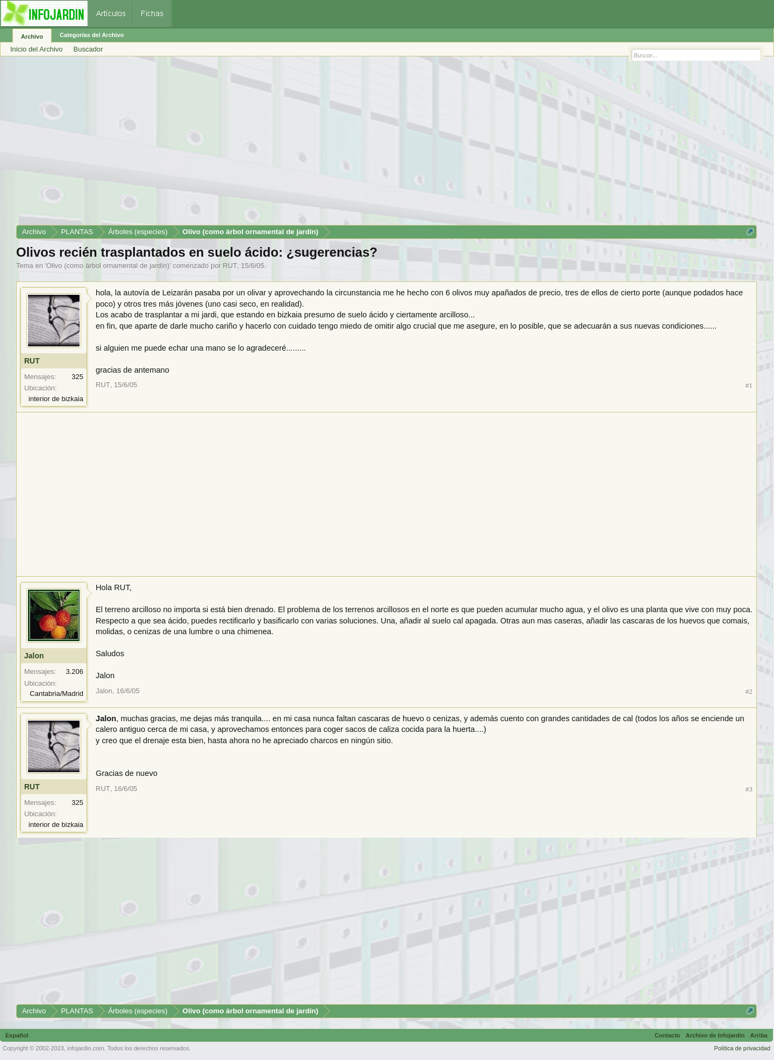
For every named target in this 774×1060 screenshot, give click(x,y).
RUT (230, 266)
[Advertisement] (338, 144)
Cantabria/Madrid (56, 693)
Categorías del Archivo (92, 35)
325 (77, 377)
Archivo (32, 36)
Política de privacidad (742, 1048)
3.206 (74, 671)
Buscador (88, 49)
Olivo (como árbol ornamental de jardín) (107, 266)
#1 (749, 385)
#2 (749, 691)
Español (16, 1035)
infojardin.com (85, 1048)
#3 (749, 789)
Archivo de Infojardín (715, 1035)
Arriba (759, 1035)
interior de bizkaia (55, 399)
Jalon (34, 655)
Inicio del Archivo (36, 49)
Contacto (667, 1035)
